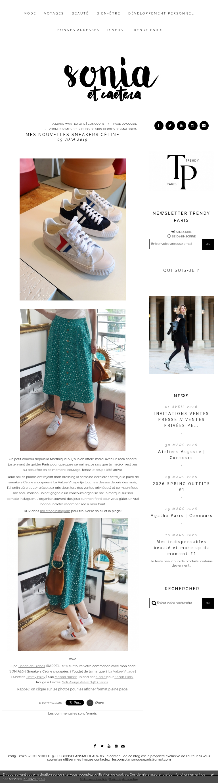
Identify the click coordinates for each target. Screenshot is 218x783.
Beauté (80, 13)
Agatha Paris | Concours (181, 515)
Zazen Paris (123, 677)
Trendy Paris (147, 30)
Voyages (54, 13)
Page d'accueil (125, 124)
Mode (30, 13)
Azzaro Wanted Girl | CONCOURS (78, 124)
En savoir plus (34, 779)
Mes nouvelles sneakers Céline (73, 134)
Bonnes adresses (78, 30)
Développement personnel (161, 13)
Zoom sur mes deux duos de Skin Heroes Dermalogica (93, 129)
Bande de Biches (31, 666)
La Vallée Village (121, 671)
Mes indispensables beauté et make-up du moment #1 (181, 547)
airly (35, 677)
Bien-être (109, 13)
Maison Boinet (65, 677)
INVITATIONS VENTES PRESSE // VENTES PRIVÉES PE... (181, 419)
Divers (115, 30)
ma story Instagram (55, 511)
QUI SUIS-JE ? (181, 270)
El (97, 677)
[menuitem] (30, 18)
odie (102, 677)
